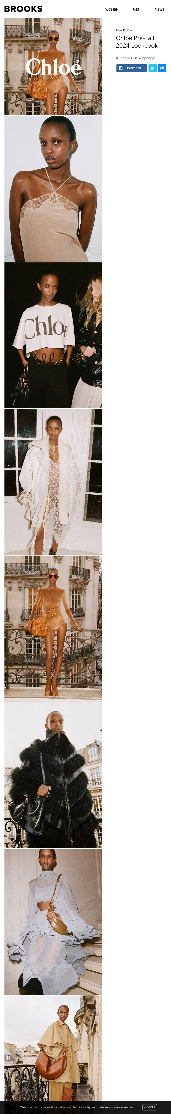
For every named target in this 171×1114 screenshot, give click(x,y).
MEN (136, 10)
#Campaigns (144, 58)
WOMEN (112, 10)
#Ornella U (124, 58)
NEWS (159, 10)
